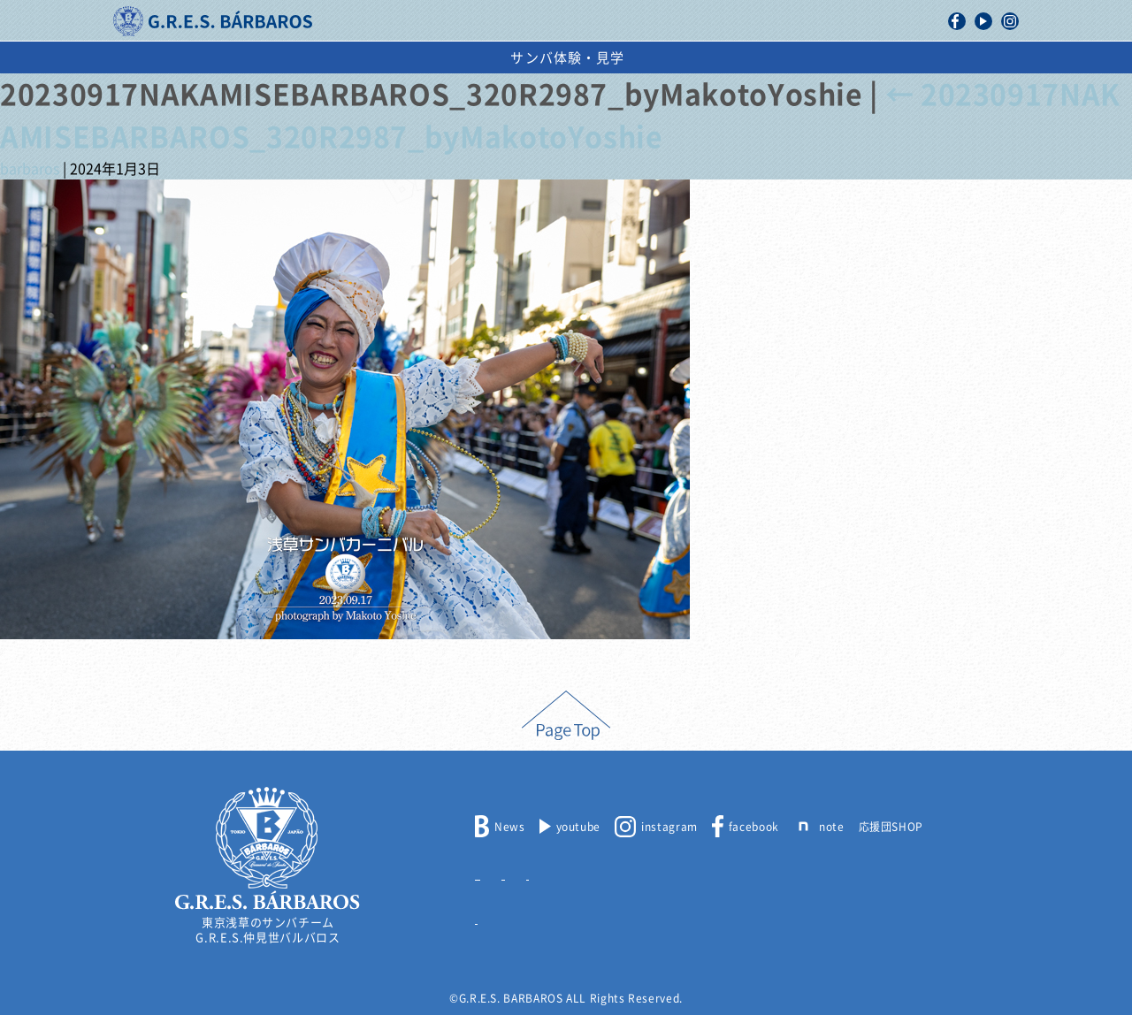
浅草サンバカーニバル (510, 58)
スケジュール (661, 58)
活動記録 (373, 58)
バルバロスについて (244, 58)
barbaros (29, 169)
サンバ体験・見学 (895, 58)
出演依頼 (769, 58)
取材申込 (655, 871)
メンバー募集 (509, 871)
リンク (492, 915)
